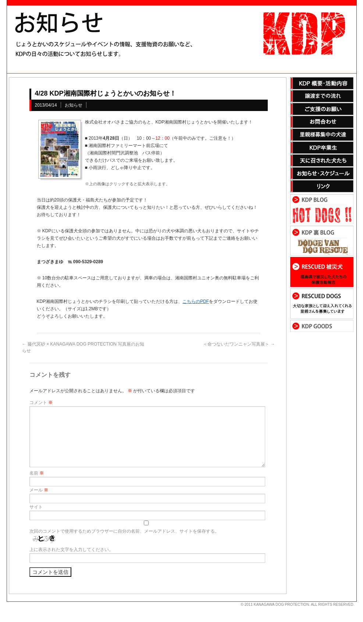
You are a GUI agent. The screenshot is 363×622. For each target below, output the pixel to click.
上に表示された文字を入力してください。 (71, 549)
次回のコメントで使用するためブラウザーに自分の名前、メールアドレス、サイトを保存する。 (124, 531)
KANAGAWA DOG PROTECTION (281, 605)
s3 (10, 601)
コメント (41, 402)
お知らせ (73, 105)
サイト (36, 507)
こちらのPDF (195, 301)
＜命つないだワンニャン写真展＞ (239, 344)
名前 (36, 473)
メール (38, 490)
